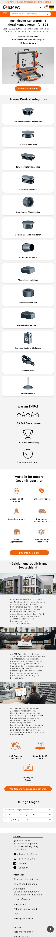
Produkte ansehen (28, 88)
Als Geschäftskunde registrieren (28, 789)
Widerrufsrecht (21, 899)
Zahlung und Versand (25, 909)
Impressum (19, 904)
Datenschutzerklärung (25, 879)
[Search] (47, 14)
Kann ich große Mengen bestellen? (28, 819)
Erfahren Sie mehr (29, 553)
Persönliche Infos (23, 931)
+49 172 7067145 (26, 859)
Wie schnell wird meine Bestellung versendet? (28, 814)
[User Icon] (40, 7)
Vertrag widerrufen (23, 918)
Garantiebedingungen (25, 884)
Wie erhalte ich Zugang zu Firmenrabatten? (28, 809)
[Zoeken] (26, 14)
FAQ (15, 913)
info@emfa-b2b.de (27, 854)
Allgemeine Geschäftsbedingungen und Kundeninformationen (27, 891)
